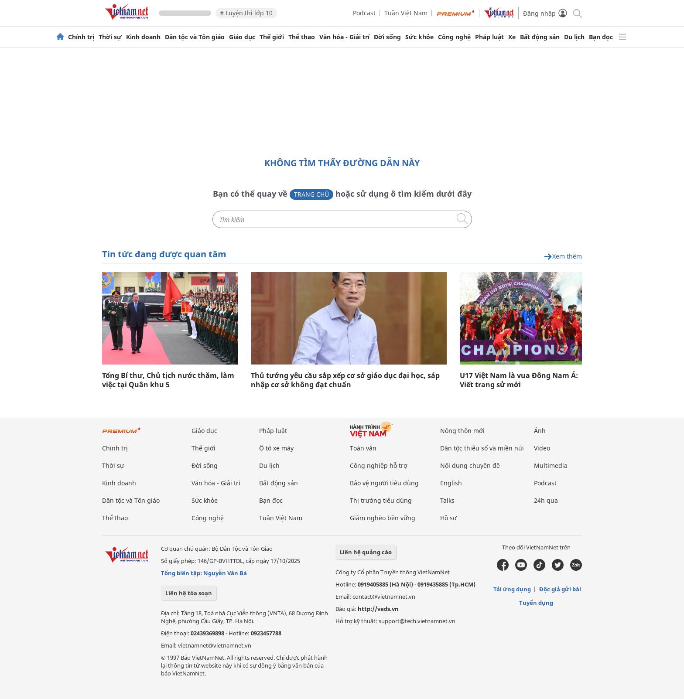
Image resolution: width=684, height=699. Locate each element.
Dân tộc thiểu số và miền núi (482, 448)
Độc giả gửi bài (560, 589)
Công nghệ (454, 37)
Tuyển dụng (536, 603)
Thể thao (301, 37)
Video (542, 448)
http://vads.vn (378, 609)
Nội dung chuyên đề (470, 465)
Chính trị (81, 37)
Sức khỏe (419, 37)
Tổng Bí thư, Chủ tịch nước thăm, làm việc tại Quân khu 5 (168, 380)
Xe (512, 37)
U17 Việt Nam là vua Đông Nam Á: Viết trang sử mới (519, 380)
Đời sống (387, 37)
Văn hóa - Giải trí (344, 37)
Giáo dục (242, 37)
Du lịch (574, 37)
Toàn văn (363, 448)
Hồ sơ (448, 518)
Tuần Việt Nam (406, 13)
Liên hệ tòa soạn (188, 593)
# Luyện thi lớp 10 (246, 13)
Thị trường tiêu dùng (381, 500)
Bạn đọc (601, 37)
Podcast (364, 13)
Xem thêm (563, 256)
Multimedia (551, 465)
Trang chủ (311, 194)
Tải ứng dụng (512, 589)
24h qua (546, 500)
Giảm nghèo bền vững (382, 518)
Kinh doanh (143, 37)
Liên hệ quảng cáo (366, 552)
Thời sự (110, 37)
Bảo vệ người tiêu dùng (384, 483)
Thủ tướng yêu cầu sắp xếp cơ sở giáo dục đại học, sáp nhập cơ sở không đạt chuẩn (345, 380)
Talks (447, 500)
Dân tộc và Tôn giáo (195, 37)
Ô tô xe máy (276, 448)
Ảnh (540, 430)
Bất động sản (540, 37)
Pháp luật (489, 37)
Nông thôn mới (462, 430)
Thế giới (272, 37)
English (451, 483)
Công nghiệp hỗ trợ (378, 465)
